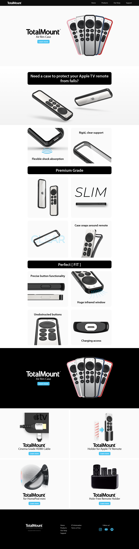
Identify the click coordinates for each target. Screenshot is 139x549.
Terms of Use (76, 528)
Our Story (63, 530)
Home (62, 525)
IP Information (76, 525)
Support (63, 533)
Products (63, 528)
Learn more (43, 41)
